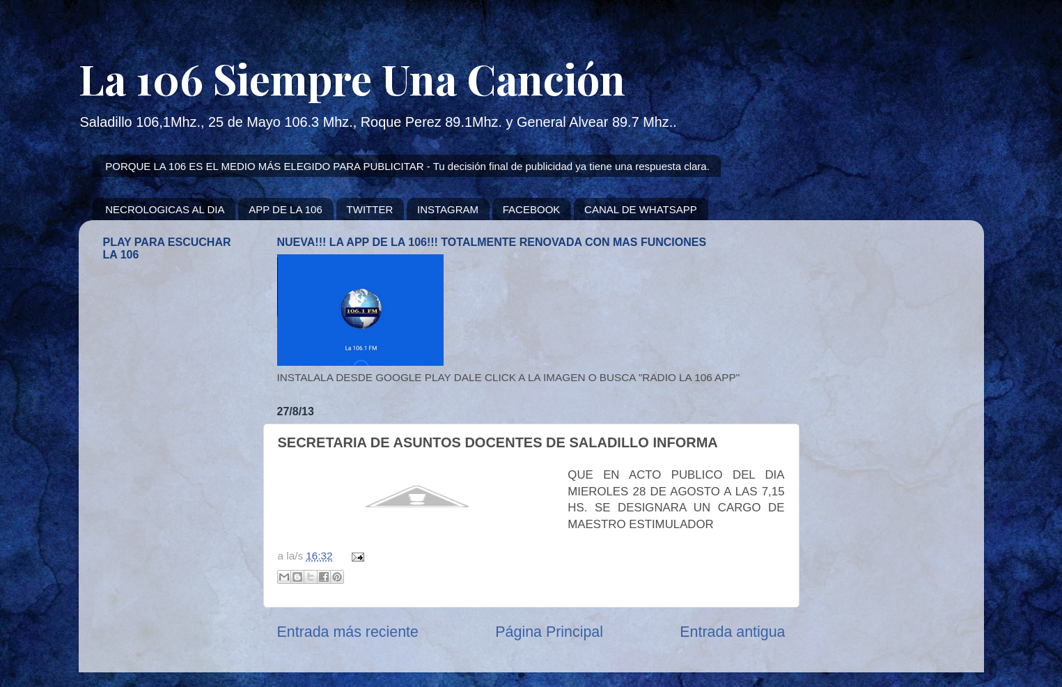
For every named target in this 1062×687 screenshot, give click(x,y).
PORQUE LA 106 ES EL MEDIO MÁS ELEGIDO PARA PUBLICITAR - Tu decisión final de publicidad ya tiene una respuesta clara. (407, 166)
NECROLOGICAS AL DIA (164, 209)
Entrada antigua (732, 632)
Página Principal (549, 632)
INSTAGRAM (447, 209)
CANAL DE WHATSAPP (640, 209)
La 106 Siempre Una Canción (352, 78)
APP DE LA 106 (285, 209)
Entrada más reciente (348, 632)
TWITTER (370, 209)
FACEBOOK (532, 209)
